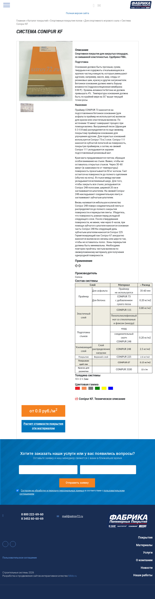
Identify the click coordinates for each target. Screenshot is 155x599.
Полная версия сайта (77, 13)
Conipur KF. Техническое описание (102, 398)
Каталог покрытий (37, 20)
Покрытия (145, 537)
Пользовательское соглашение (19, 557)
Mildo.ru (72, 576)
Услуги (148, 552)
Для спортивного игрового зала (101, 20)
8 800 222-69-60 (32, 514)
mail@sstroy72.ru (72, 516)
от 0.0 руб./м (43, 410)
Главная (20, 20)
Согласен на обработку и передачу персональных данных (52, 490)
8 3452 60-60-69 (32, 518)
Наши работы (143, 575)
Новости (147, 567)
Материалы (144, 545)
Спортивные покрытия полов (66, 20)
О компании (144, 560)
